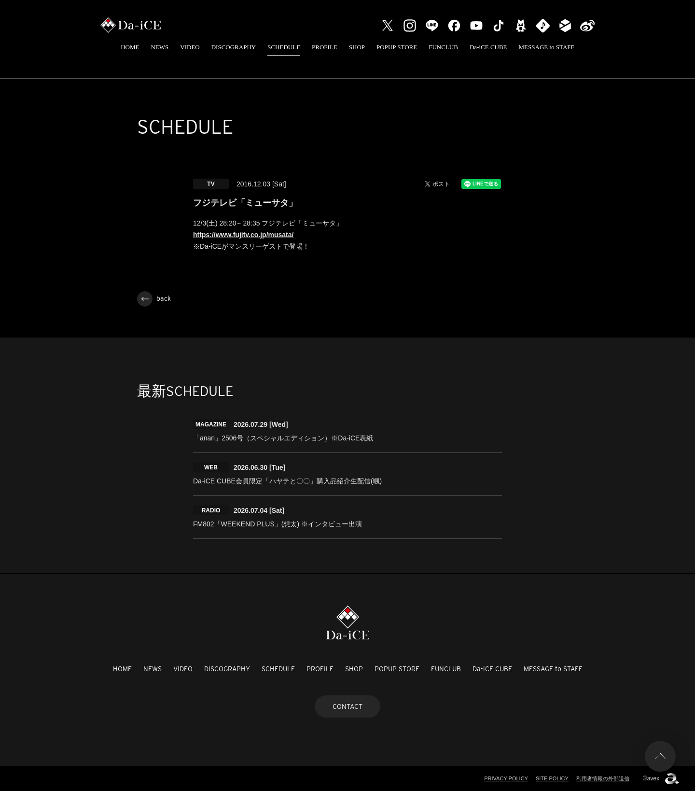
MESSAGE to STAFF (546, 47)
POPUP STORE (396, 47)
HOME (130, 47)
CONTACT (347, 706)
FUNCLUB (443, 47)
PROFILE (324, 47)
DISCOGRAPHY (233, 47)
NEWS (159, 47)
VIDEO (189, 47)
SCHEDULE (283, 47)
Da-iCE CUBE (488, 47)
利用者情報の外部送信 (602, 778)
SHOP (357, 47)
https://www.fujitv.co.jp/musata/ (243, 235)
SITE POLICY (552, 778)
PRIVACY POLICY (506, 778)
